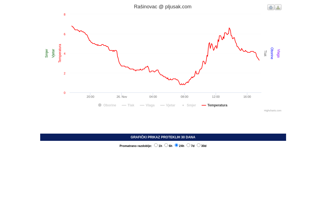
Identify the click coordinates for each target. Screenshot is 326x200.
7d (191, 146)
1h (158, 146)
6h (168, 146)
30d (202, 146)
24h (179, 146)
